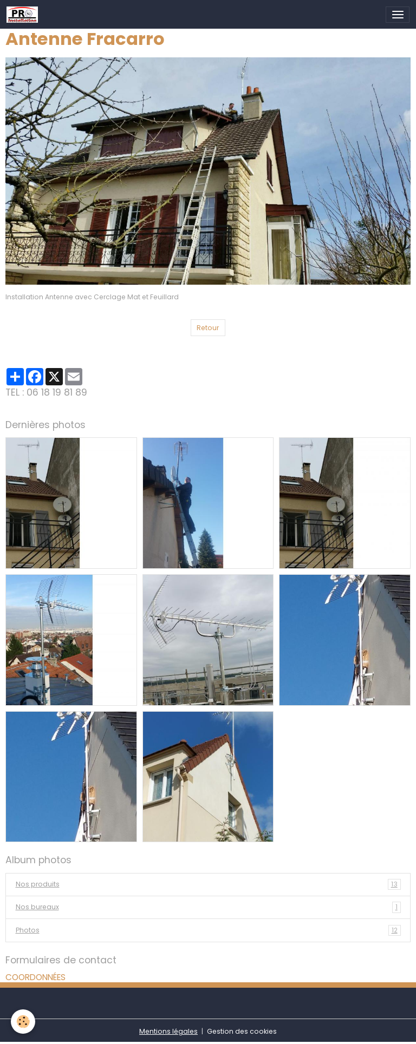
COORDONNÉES (35, 977)
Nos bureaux (208, 907)
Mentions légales (168, 1031)
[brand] (24, 14)
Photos (208, 930)
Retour (208, 327)
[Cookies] (23, 1021)
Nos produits (208, 884)
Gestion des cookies (242, 1031)
